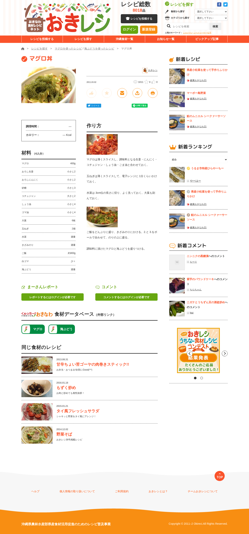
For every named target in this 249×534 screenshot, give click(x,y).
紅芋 (209, 33)
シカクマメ (188, 33)
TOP (220, 477)
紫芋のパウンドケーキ (200, 279)
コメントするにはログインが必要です (126, 297)
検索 (215, 26)
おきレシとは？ (158, 491)
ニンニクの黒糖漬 (198, 256)
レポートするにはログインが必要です (52, 297)
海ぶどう (66, 329)
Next (225, 352)
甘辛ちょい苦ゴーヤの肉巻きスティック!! (92, 364)
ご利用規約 (122, 491)
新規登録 (148, 30)
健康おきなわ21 (198, 80)
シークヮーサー (200, 33)
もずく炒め (66, 388)
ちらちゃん (196, 289)
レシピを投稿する (141, 19)
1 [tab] (195, 378)
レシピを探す (83, 39)
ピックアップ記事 (207, 39)
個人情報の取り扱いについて (77, 491)
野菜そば (64, 434)
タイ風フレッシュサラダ (77, 411)
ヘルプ (35, 491)
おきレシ (153, 70)
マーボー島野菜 (196, 93)
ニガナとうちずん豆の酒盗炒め (206, 302)
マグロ (37, 329)
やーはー (195, 180)
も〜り (193, 261)
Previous (172, 352)
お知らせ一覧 (165, 39)
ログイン (129, 30)
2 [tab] (201, 378)
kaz (192, 312)
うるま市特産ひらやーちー (207, 168)
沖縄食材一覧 (124, 39)
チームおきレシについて (203, 491)
